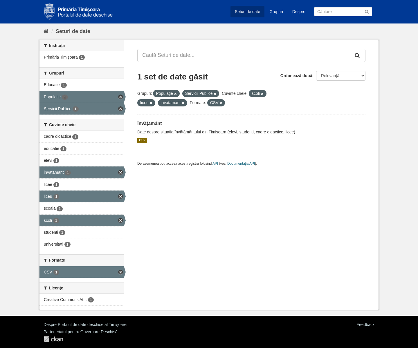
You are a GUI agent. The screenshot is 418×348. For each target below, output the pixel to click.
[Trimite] (366, 11)
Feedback (365, 324)
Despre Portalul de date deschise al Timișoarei (85, 324)
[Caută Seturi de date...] (243, 55)
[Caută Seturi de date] (343, 11)
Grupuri (276, 11)
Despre (298, 11)
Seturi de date (247, 11)
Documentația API (241, 164)
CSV (142, 140)
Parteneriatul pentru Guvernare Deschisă (80, 331)
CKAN (53, 339)
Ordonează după (296, 75)
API (215, 164)
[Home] (46, 31)
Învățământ (149, 123)
